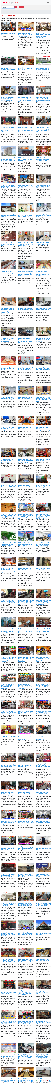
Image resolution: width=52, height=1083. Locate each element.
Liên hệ (21, 7)
